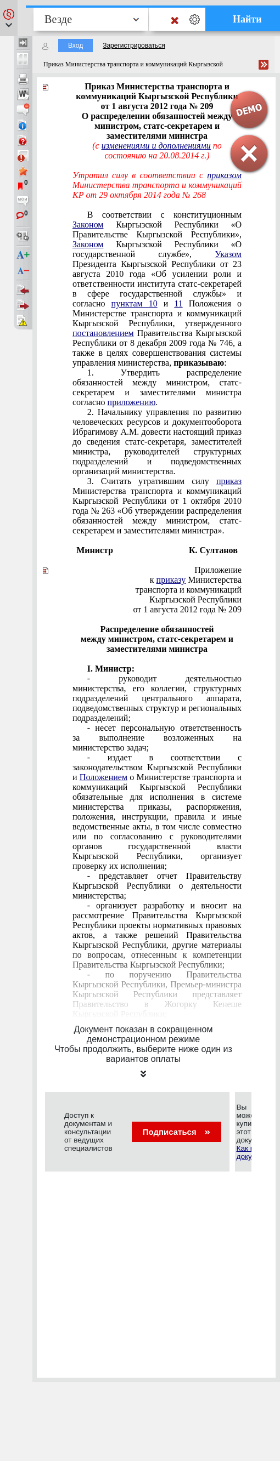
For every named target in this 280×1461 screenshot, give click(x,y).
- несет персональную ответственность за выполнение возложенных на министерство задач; (157, 737)
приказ (229, 481)
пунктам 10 (134, 303)
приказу (171, 579)
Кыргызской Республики (195, 599)
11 (178, 303)
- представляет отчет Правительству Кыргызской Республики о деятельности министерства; (157, 885)
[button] (9, 18)
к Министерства (196, 579)
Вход (75, 45)
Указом (228, 254)
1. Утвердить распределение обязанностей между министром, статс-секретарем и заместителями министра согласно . (157, 387)
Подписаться (176, 1131)
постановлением (103, 333)
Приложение (218, 570)
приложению (132, 402)
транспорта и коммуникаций (188, 589)
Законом (87, 224)
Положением (103, 777)
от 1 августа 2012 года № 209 (187, 609)
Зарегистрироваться (134, 45)
